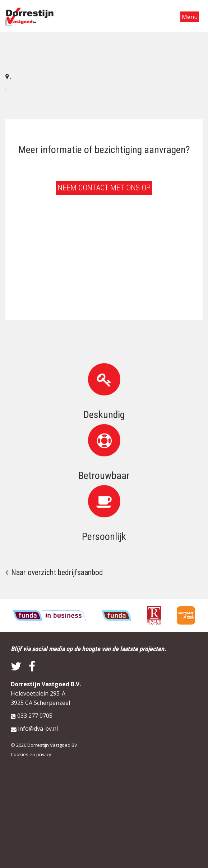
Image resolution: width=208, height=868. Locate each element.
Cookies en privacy (31, 754)
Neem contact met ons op (104, 187)
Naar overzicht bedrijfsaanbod (57, 572)
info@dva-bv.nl (38, 728)
